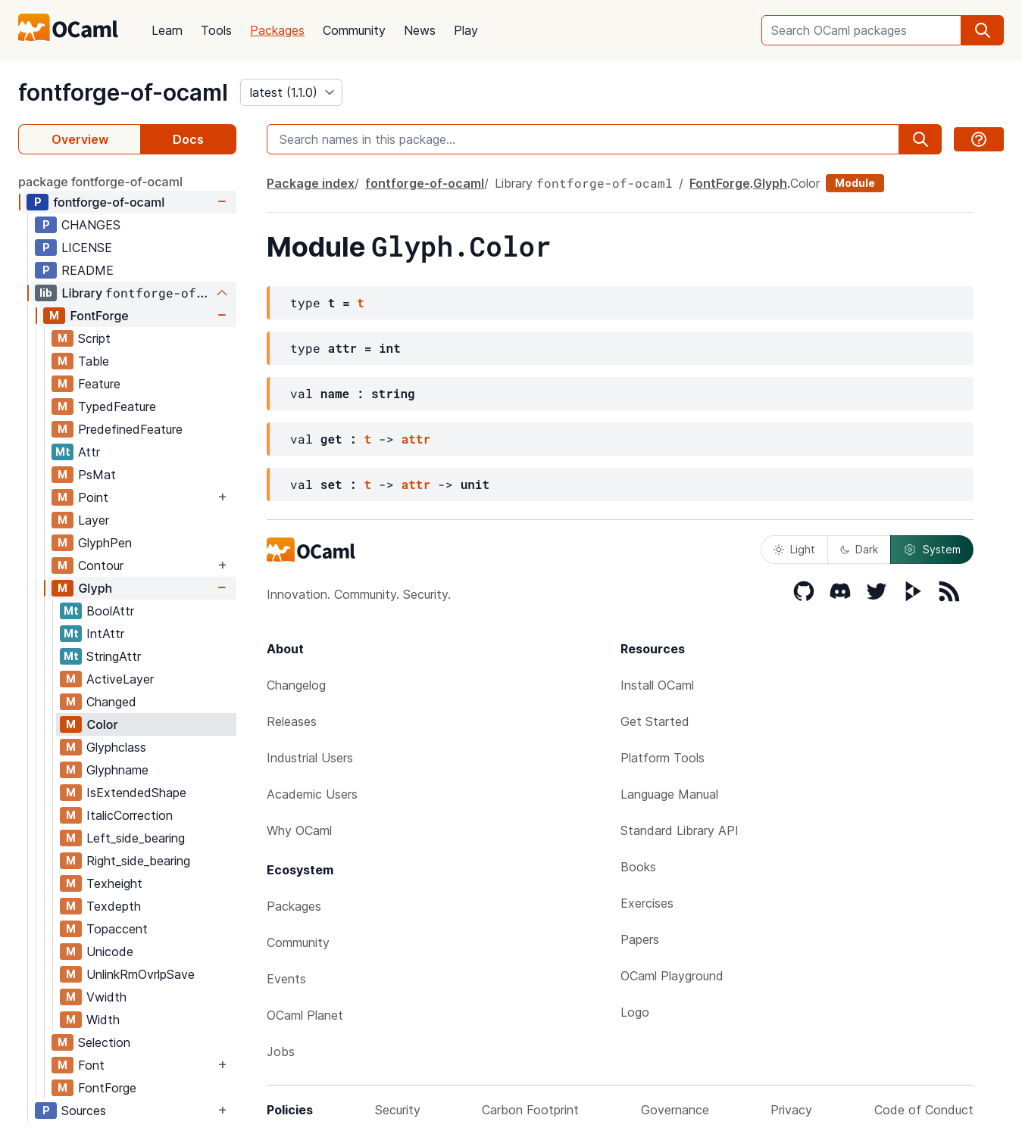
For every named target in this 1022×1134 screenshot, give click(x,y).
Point (93, 497)
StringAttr (113, 656)
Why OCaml (299, 830)
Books (638, 866)
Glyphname (117, 769)
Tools (216, 30)
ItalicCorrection (129, 815)
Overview (80, 139)
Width (103, 1019)
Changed (111, 701)
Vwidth (106, 997)
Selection (104, 1042)
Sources (83, 1110)
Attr (89, 452)
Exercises (647, 903)
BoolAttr (110, 610)
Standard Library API (679, 830)
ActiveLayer (120, 679)
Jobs (281, 1051)
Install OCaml (657, 685)
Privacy (791, 1109)
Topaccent (117, 928)
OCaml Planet (305, 1015)
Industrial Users (310, 757)
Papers (639, 939)
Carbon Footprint (530, 1109)
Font (91, 1065)
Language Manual (669, 794)
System (932, 549)
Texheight (114, 883)
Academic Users (312, 794)
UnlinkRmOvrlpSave (140, 974)
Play (466, 30)
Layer (93, 520)
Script (94, 338)
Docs (188, 139)
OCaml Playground (672, 975)
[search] (982, 30)
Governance (675, 1109)
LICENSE (86, 247)
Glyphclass (116, 747)
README (87, 270)
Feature (99, 383)
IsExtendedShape (136, 792)
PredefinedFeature (130, 429)
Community (354, 30)
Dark (859, 549)
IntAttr (105, 633)
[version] (291, 92)
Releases (292, 721)
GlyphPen (105, 542)
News (420, 30)
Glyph (95, 588)
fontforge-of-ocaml (123, 92)
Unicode (109, 951)
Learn (167, 30)
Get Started (654, 721)
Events (286, 978)
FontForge (99, 315)
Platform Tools (662, 757)
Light (794, 549)
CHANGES (90, 224)
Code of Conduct (924, 1109)
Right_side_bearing (138, 860)
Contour (100, 565)
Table (93, 361)
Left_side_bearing (135, 838)
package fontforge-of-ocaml (100, 181)
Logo (634, 1012)
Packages (277, 30)
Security (397, 1109)
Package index (311, 183)
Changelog (296, 685)
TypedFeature (117, 406)
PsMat (97, 474)
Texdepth (113, 906)
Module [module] (855, 182)
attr (416, 439)
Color (101, 724)
